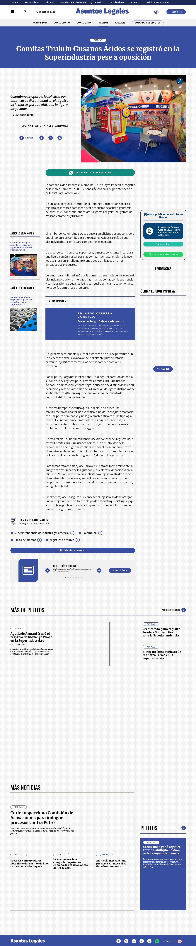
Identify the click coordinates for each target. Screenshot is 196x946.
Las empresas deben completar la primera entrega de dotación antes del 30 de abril (70, 863)
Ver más (163, 369)
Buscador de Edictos (148, 22)
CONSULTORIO (62, 22)
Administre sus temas (73, 550)
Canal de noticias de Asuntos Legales (90, 173)
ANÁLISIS (120, 22)
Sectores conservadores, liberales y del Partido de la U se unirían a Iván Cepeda (29, 863)
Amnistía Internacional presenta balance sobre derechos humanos (111, 863)
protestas (135, 2)
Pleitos (148, 828)
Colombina (89, 533)
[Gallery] (73, 568)
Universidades (32, 2)
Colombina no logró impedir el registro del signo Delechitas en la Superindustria (21, 246)
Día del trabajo (116, 2)
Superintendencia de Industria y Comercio (81, 2)
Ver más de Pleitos (173, 610)
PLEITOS (103, 22)
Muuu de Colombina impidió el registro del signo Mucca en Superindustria (21, 301)
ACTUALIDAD (40, 22)
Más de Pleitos (27, 610)
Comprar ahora (163, 244)
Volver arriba (172, 941)
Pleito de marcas (25, 540)
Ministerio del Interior (158, 2)
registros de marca (62, 540)
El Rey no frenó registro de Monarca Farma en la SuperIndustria (162, 655)
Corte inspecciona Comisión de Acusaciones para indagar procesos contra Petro (41, 817)
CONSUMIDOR (84, 22)
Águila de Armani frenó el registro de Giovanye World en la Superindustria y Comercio (31, 639)
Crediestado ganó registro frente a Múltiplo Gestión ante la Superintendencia (161, 632)
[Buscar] (25, 11)
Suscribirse (176, 11)
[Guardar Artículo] (26, 138)
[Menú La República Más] (12, 11)
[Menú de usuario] (156, 12)
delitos (49, 2)
